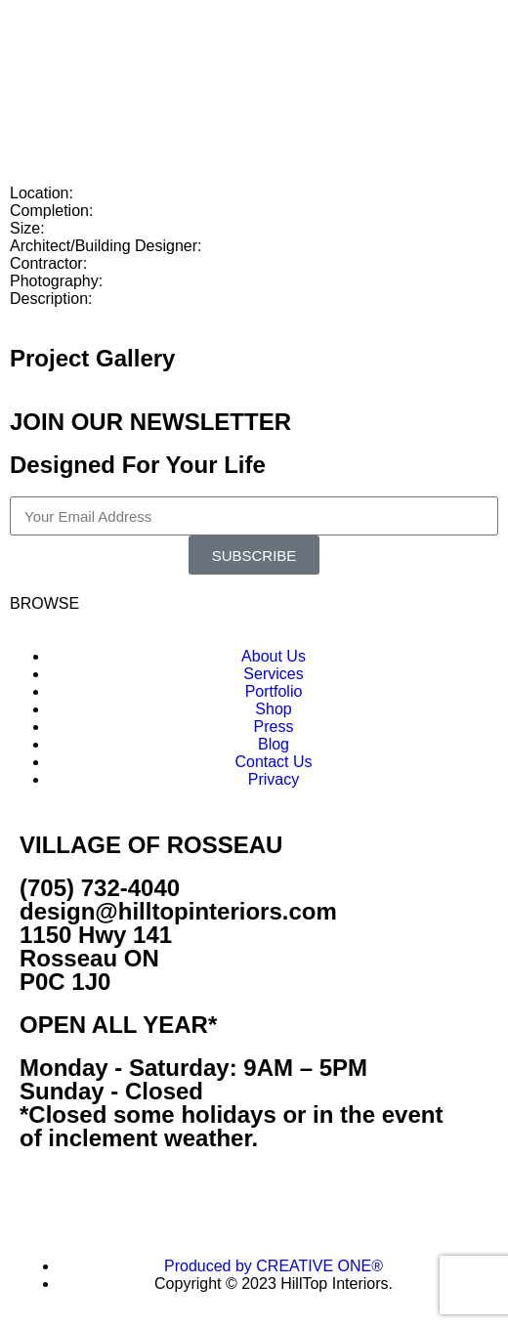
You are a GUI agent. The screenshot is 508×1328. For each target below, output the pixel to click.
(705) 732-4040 (100, 888)
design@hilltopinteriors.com (178, 911)
